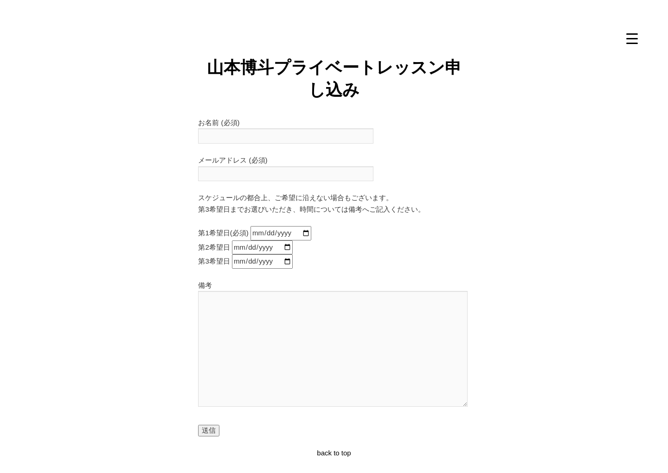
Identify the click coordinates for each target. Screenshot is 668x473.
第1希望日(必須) (254, 233)
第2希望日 (245, 247)
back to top (334, 453)
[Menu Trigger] (632, 38)
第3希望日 (245, 261)
